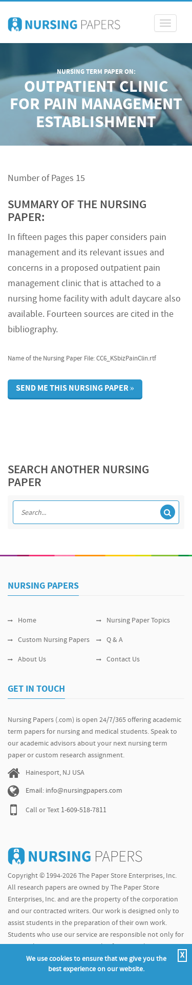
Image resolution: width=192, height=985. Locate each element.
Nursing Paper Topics (133, 621)
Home (22, 621)
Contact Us (118, 660)
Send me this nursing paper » (75, 389)
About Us (27, 660)
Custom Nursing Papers (49, 640)
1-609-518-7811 (83, 810)
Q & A (109, 640)
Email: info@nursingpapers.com (74, 791)
